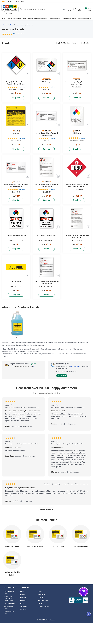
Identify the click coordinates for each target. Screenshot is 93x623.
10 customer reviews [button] (19, 34)
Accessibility (24, 606)
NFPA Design (46, 82)
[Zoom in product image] (27, 73)
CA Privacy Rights (43, 606)
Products (40, 597)
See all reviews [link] (46, 509)
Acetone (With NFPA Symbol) (46, 235)
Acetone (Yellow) (16, 281)
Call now (62, 375)
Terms (40, 591)
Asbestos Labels (12, 546)
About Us (23, 591)
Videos (40, 603)
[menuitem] (4, 18)
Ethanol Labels (58, 546)
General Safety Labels (84, 18)
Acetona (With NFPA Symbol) (16, 235)
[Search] (39, 9)
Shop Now (16, 98)
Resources (23, 600)
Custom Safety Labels (14, 18)
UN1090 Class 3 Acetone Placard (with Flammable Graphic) (77, 185)
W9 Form (23, 609)
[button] (74, 9)
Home (3, 18)
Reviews (23, 597)
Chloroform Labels (35, 546)
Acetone (16, 133)
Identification (20, 25)
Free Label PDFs (43, 600)
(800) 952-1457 (75, 366)
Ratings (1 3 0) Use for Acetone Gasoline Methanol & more (16, 83)
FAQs (22, 603)
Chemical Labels (8, 25)
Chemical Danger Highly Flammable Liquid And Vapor (77, 83)
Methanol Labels (81, 546)
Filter (86, 43)
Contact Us (41, 594)
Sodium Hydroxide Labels (12, 573)
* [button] (33, 366)
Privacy (22, 594)
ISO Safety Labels (55, 18)
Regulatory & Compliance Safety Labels (35, 18)
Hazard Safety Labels (69, 18)
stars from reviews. (16, 1)
